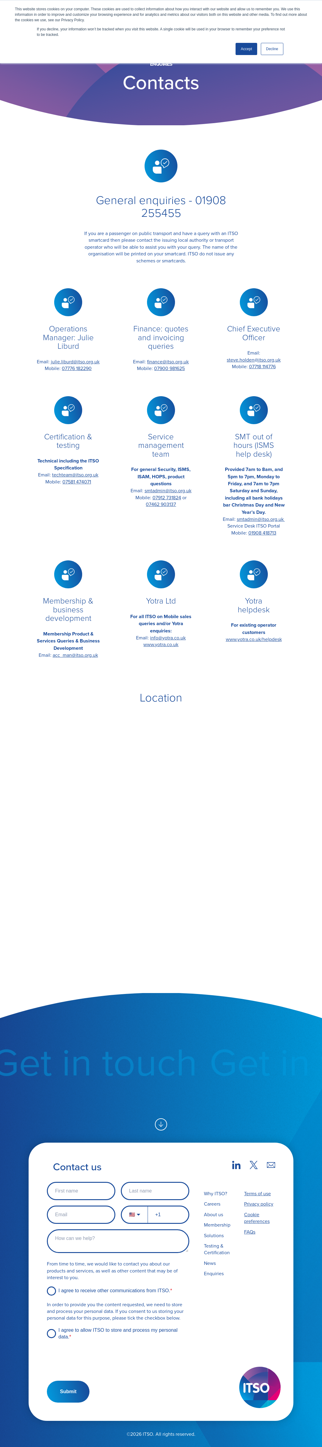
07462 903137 (161, 504)
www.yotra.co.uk (160, 644)
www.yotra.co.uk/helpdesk (254, 639)
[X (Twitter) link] (254, 1166)
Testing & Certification (217, 1249)
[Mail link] (271, 1166)
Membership (217, 1224)
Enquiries (214, 1273)
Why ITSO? (215, 1193)
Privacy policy (258, 1203)
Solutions (214, 1235)
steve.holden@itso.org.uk (254, 359)
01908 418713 (262, 532)
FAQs (249, 1231)
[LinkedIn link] (236, 1166)
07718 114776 (262, 366)
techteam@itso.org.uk (75, 474)
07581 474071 (76, 481)
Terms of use (257, 1193)
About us (213, 1214)
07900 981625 (169, 368)
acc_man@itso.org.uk (75, 655)
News (210, 1263)
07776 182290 (77, 368)
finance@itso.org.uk (168, 361)
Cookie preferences (257, 1217)
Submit (68, 1391)
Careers (212, 1203)
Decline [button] (272, 49)
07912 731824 (166, 497)
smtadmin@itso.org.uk (168, 490)
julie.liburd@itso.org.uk (75, 361)
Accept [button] (246, 49)
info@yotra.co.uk (168, 637)
